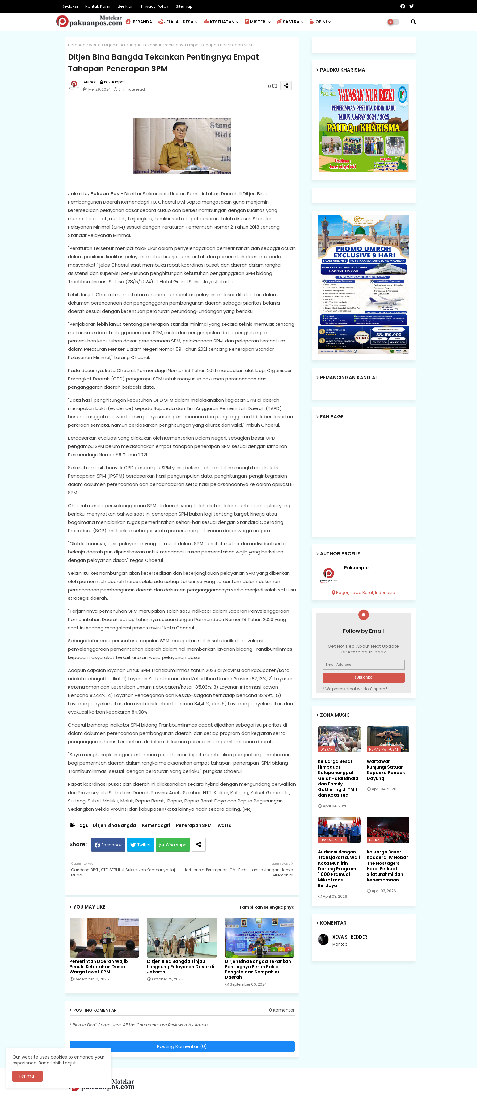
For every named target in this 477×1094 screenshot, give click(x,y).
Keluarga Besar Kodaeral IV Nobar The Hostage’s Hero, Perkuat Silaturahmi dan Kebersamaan (387, 866)
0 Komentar (282, 1010)
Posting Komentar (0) (182, 1046)
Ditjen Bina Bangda (114, 825)
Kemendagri (156, 825)
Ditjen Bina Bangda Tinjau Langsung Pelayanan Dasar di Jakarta (180, 967)
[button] (413, 22)
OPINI (318, 22)
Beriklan (126, 6)
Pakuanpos (357, 568)
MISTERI (256, 22)
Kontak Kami (98, 6)
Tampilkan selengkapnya (267, 907)
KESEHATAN (219, 22)
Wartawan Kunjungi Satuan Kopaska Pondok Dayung (386, 770)
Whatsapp (176, 845)
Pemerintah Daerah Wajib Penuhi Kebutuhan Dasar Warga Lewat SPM (99, 967)
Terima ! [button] (27, 1076)
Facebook (112, 845)
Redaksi (70, 6)
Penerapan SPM (194, 825)
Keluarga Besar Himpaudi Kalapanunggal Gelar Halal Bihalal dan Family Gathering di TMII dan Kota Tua (339, 778)
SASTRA (288, 22)
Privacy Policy (155, 6)
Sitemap (184, 6)
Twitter (144, 845)
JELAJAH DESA (175, 22)
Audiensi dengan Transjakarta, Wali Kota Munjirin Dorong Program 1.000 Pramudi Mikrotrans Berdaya (339, 868)
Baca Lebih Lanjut (57, 1063)
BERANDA (138, 22)
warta (95, 45)
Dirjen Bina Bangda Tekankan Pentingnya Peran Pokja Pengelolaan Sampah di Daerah (258, 969)
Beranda (77, 45)
